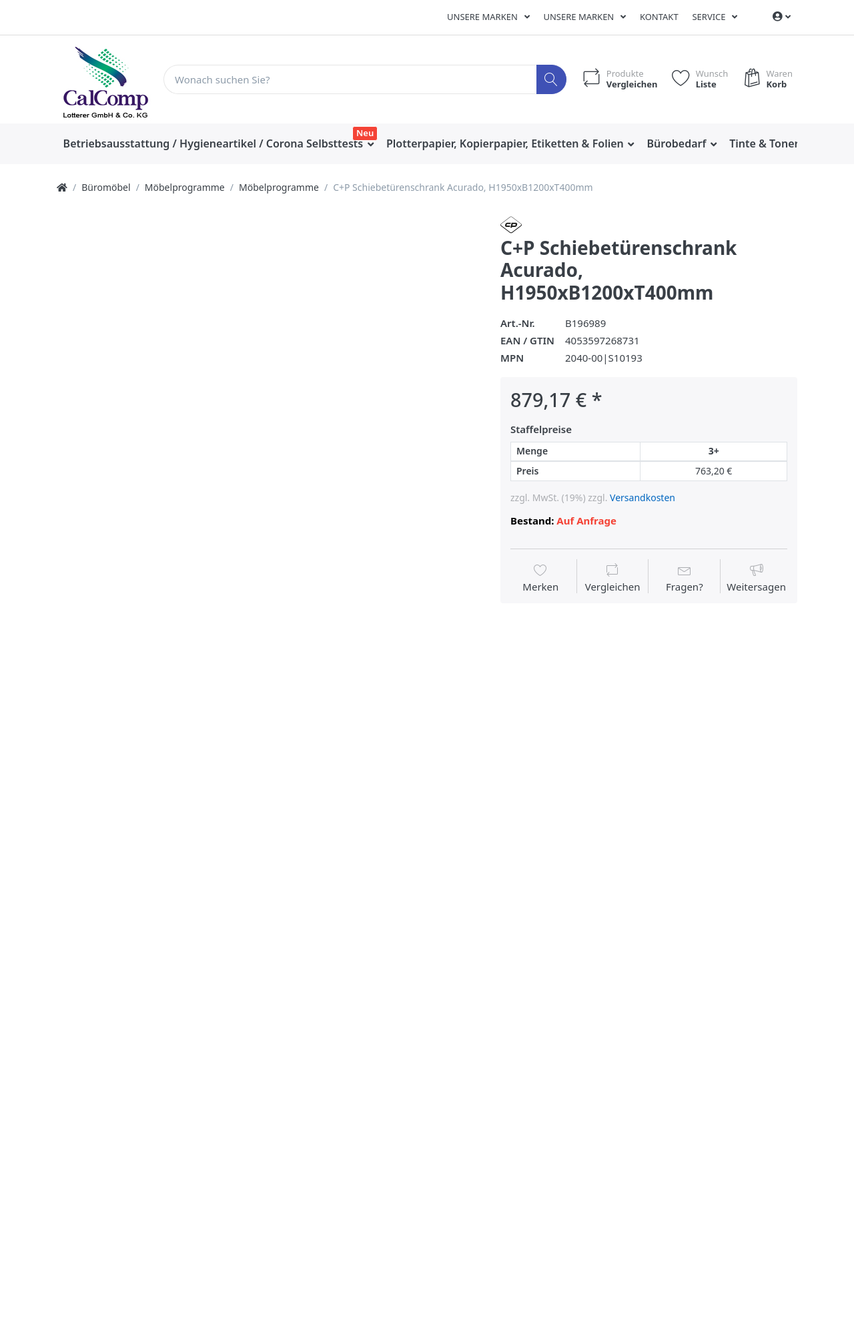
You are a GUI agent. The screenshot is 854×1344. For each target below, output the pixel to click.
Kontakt (659, 17)
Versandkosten (642, 497)
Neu (365, 133)
